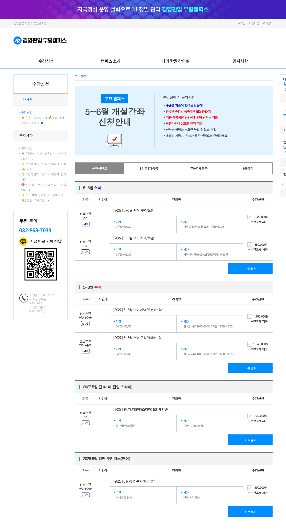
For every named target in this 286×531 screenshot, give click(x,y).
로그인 (241, 23)
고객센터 (267, 23)
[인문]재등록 (149, 168)
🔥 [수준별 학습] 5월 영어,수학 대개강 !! (43, 156)
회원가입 (254, 23)
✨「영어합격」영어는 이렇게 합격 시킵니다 (43, 176)
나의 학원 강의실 (175, 61)
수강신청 (45, 61)
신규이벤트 (99, 168)
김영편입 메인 (21, 23)
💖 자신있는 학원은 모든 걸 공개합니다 (43, 187)
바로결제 (250, 268)
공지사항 (240, 61)
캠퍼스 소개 (110, 61)
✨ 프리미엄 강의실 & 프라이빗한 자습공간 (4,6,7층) (43, 197)
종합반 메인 (40, 23)
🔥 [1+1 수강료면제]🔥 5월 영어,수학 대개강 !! (43, 120)
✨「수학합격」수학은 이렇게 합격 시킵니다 (43, 166)
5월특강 (247, 168)
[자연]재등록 (198, 168)
